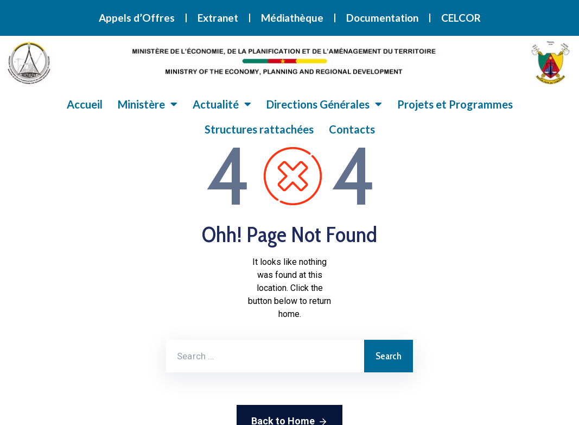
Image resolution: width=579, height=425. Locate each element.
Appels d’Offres (137, 17)
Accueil (85, 104)
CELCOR (461, 17)
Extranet (218, 17)
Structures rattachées (259, 129)
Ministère (147, 104)
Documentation (382, 17)
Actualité (222, 104)
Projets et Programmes (455, 104)
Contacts (352, 129)
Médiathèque (292, 17)
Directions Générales (324, 104)
